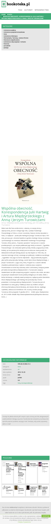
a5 (18, 369)
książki (9, 14)
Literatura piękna (10, 30)
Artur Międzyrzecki (10, 222)
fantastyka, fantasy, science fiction (16, 38)
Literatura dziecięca (10, 36)
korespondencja (26, 383)
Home (3, 14)
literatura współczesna (12, 40)
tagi (20, 10)
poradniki (7, 46)
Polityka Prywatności (24, 522)
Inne (5, 34)
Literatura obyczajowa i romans (15, 42)
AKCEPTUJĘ (46, 516)
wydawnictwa (42, 10)
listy (19, 383)
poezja (6, 48)
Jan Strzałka (38, 222)
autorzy (28, 10)
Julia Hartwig (26, 222)
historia (6, 44)
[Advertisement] (13, 90)
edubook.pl (13, 507)
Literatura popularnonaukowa (14, 32)
